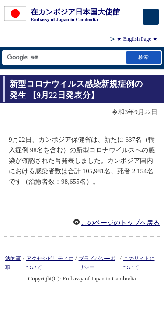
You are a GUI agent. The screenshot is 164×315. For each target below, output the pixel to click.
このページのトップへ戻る (120, 222)
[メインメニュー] (151, 16)
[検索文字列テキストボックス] (63, 57)
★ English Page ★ (137, 39)
